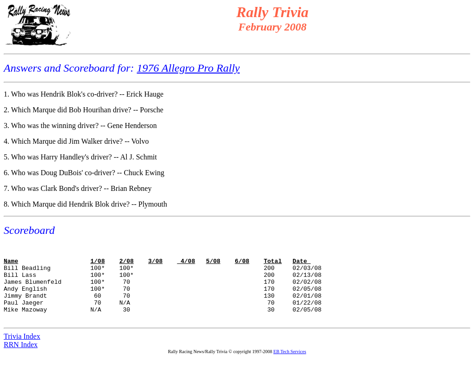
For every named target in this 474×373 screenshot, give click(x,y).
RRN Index (20, 360)
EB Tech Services (290, 366)
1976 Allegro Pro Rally (188, 68)
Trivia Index (22, 351)
